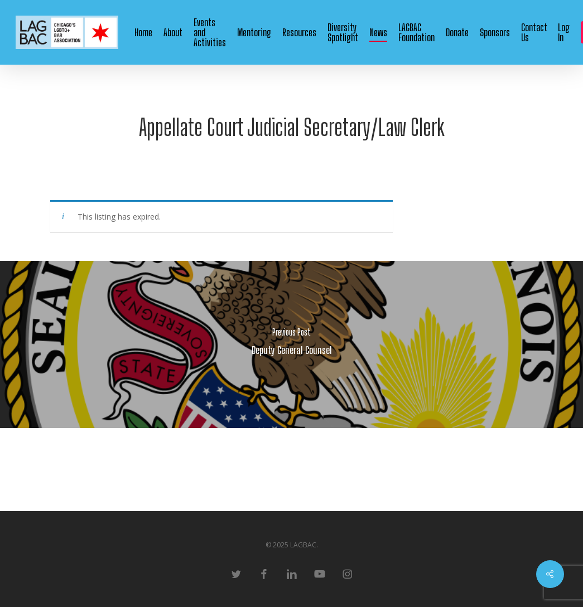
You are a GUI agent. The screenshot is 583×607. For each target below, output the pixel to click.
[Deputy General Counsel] (291, 344)
